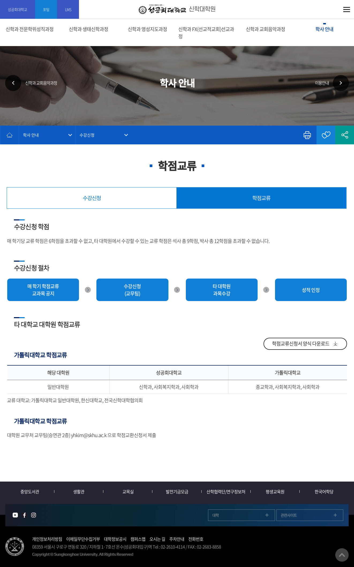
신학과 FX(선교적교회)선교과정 (206, 32)
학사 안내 (324, 29)
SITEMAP (346, 9)
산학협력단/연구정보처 (226, 491)
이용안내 (321, 83)
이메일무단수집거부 (83, 539)
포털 (46, 9)
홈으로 (9, 135)
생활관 (79, 491)
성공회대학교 (17, 9)
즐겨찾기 (326, 135)
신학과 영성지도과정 (147, 29)
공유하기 (344, 135)
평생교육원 (275, 491)
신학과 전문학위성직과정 (30, 29)
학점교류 (261, 198)
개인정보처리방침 (47, 539)
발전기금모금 (177, 491)
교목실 (128, 491)
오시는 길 (157, 539)
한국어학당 (324, 491)
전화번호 (195, 539)
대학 (215, 515)
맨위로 (342, 555)
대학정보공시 (115, 539)
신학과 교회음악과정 (265, 29)
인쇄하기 (307, 135)
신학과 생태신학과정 (88, 29)
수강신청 (87, 135)
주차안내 (176, 539)
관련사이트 (289, 515)
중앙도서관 (30, 491)
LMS (69, 9)
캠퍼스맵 (137, 539)
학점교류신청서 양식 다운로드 (300, 343)
